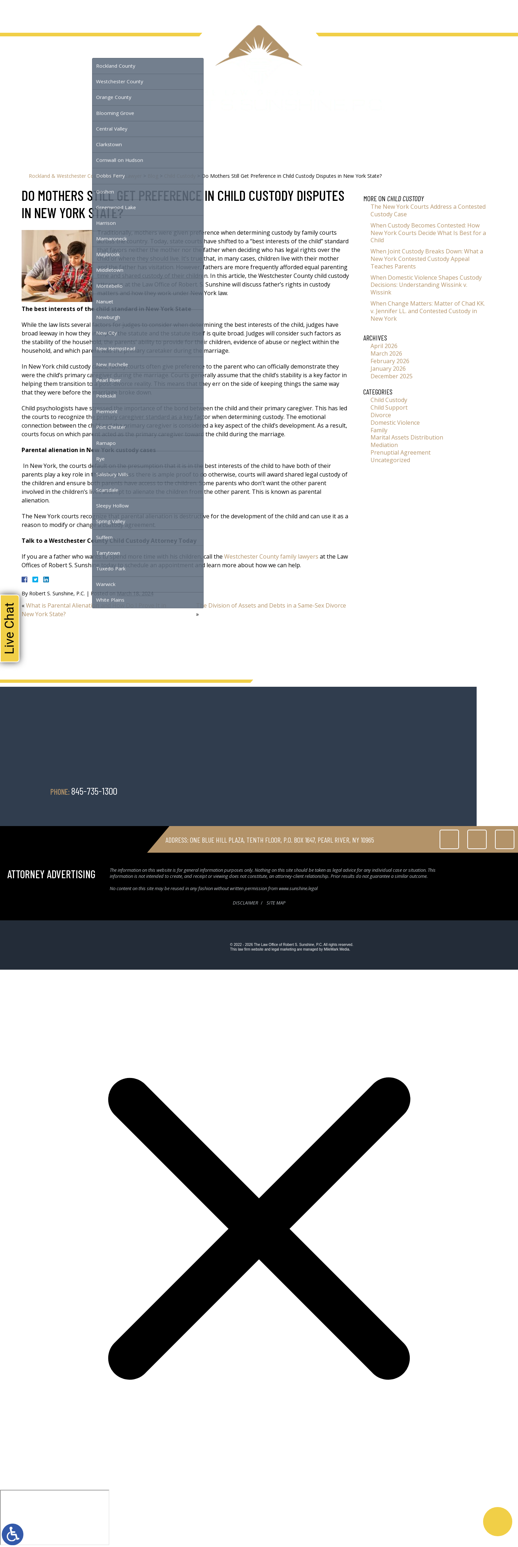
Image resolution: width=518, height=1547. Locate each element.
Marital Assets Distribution (407, 437)
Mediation (384, 445)
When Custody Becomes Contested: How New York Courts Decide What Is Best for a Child (428, 232)
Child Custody (180, 175)
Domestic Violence (395, 423)
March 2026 (386, 353)
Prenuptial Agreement (401, 452)
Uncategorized (390, 460)
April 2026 (384, 346)
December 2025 (392, 376)
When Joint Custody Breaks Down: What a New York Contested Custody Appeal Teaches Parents (427, 258)
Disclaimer (245, 902)
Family (379, 430)
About (43, 14)
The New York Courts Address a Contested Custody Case (428, 210)
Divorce (381, 415)
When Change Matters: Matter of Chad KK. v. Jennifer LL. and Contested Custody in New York (428, 311)
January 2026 (388, 369)
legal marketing (284, 949)
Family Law (74, 14)
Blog (176, 14)
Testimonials (144, 14)
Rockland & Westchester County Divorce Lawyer (85, 175)
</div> (54, 1517)
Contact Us (206, 14)
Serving (107, 14)
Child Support (389, 407)
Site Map (276, 902)
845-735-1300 (482, 14)
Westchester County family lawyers (271, 556)
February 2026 (390, 361)
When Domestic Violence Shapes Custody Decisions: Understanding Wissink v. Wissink (426, 285)
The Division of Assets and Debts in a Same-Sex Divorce (271, 605)
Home (19, 14)
